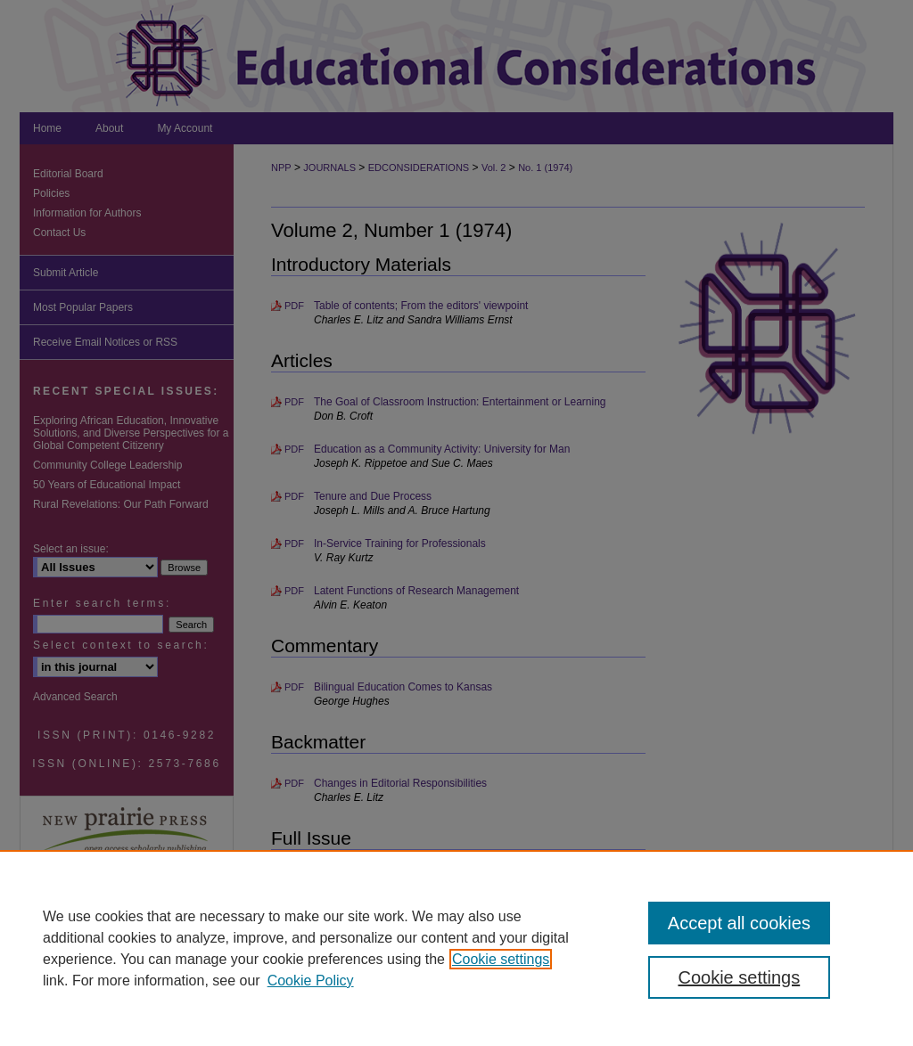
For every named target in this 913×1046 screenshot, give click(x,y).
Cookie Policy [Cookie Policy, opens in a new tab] (310, 980)
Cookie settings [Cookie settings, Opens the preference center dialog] (739, 977)
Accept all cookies (739, 923)
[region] (456, 948)
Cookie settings (500, 959)
